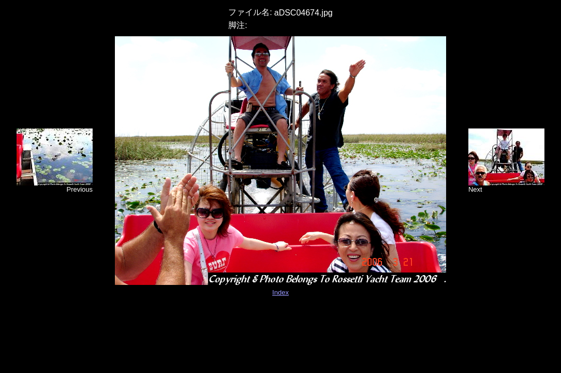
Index (280, 292)
